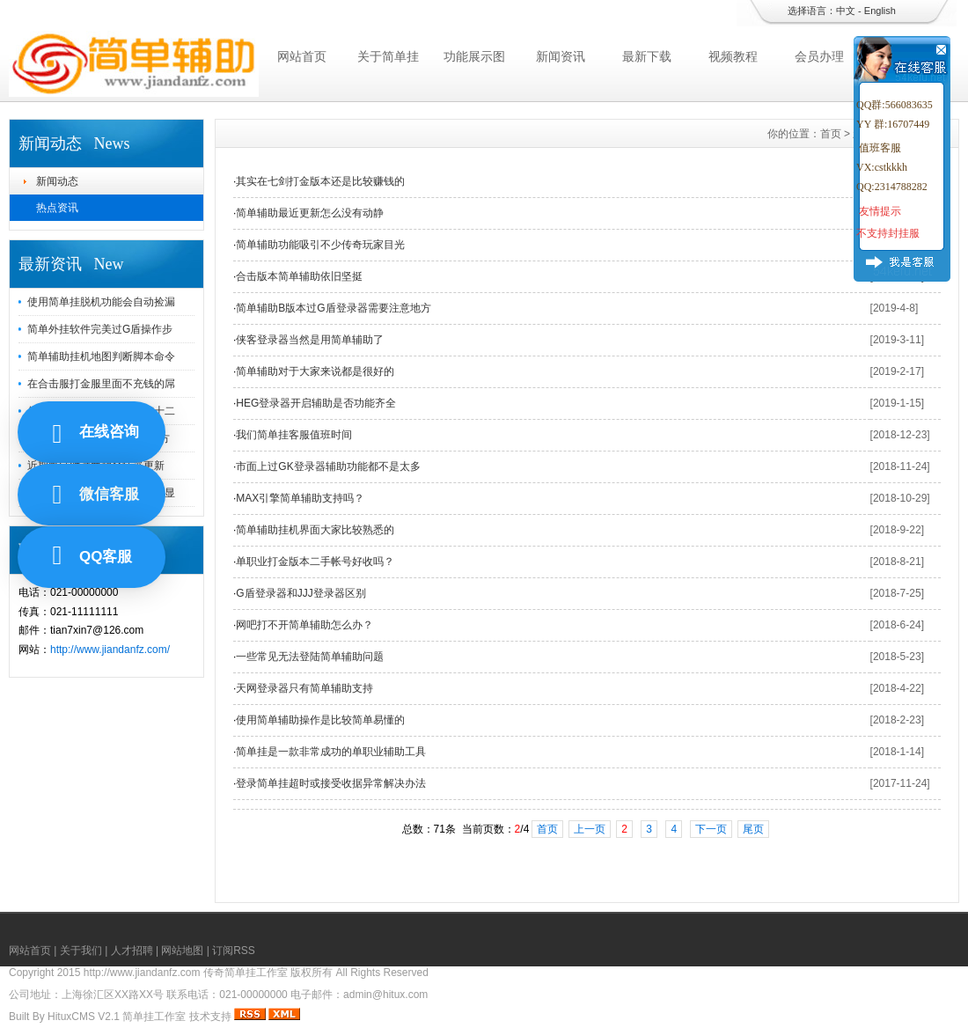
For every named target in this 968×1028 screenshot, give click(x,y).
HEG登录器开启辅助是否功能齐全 (316, 403)
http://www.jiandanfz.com (142, 972)
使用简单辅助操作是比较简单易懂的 (320, 720)
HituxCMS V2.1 (84, 1016)
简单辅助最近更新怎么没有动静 (310, 213)
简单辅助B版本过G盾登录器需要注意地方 (333, 308)
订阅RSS (233, 950)
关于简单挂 (388, 56)
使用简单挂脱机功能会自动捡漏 (101, 302)
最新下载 (646, 56)
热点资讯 (57, 208)
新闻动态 (57, 181)
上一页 (589, 829)
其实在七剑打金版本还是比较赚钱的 (320, 181)
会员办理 (819, 56)
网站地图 (182, 950)
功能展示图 (474, 56)
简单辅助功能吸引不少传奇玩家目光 (320, 245)
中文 (845, 10)
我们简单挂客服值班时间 (294, 435)
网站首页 (301, 56)
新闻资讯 (560, 56)
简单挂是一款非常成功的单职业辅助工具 (331, 751)
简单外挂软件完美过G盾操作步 (99, 329)
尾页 (753, 829)
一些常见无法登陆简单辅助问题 (310, 656)
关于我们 (81, 950)
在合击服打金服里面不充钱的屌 (101, 384)
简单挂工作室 (154, 1016)
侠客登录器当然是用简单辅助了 (310, 340)
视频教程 (733, 56)
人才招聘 (132, 950)
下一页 (711, 829)
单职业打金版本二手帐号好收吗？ (315, 561)
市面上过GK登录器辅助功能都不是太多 (328, 466)
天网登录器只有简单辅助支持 (304, 688)
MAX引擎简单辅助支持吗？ (300, 498)
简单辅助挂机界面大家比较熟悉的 (315, 530)
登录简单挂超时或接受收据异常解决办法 (331, 783)
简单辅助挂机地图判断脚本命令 (101, 356)
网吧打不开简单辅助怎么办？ (304, 625)
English (880, 10)
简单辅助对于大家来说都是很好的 (315, 371)
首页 (830, 134)
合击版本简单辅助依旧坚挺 (299, 276)
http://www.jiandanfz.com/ (110, 649)
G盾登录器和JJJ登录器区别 (300, 593)
